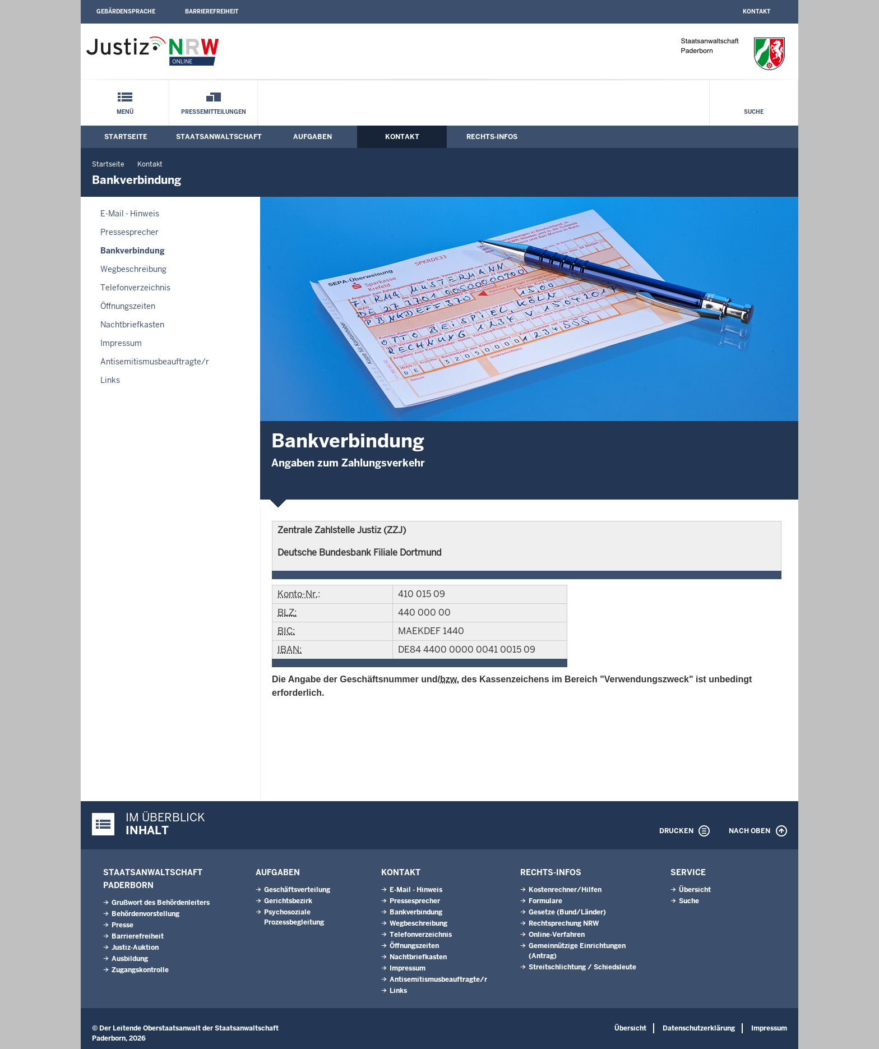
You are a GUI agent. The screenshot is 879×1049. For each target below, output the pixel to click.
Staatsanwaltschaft (219, 136)
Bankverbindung (132, 251)
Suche (754, 111)
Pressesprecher (129, 232)
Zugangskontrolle (140, 969)
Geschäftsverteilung (297, 889)
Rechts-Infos (491, 136)
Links (110, 380)
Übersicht (695, 889)
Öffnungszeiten (127, 306)
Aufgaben (312, 136)
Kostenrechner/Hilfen (565, 889)
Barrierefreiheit (211, 11)
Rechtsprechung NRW (564, 923)
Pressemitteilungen (213, 111)
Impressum (121, 343)
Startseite (125, 136)
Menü (125, 111)
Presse (122, 925)
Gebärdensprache (125, 11)
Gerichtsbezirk (288, 900)
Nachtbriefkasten (132, 325)
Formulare (545, 900)
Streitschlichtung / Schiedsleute (582, 967)
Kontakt (756, 11)
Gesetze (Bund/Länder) (567, 912)
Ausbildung (130, 958)
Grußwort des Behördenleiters (161, 902)
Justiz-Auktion (135, 947)
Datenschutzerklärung (699, 1028)
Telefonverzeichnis (135, 288)
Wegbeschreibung (133, 269)
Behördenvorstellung (145, 913)
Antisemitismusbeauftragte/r (154, 362)
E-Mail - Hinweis (129, 214)
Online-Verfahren (557, 934)
